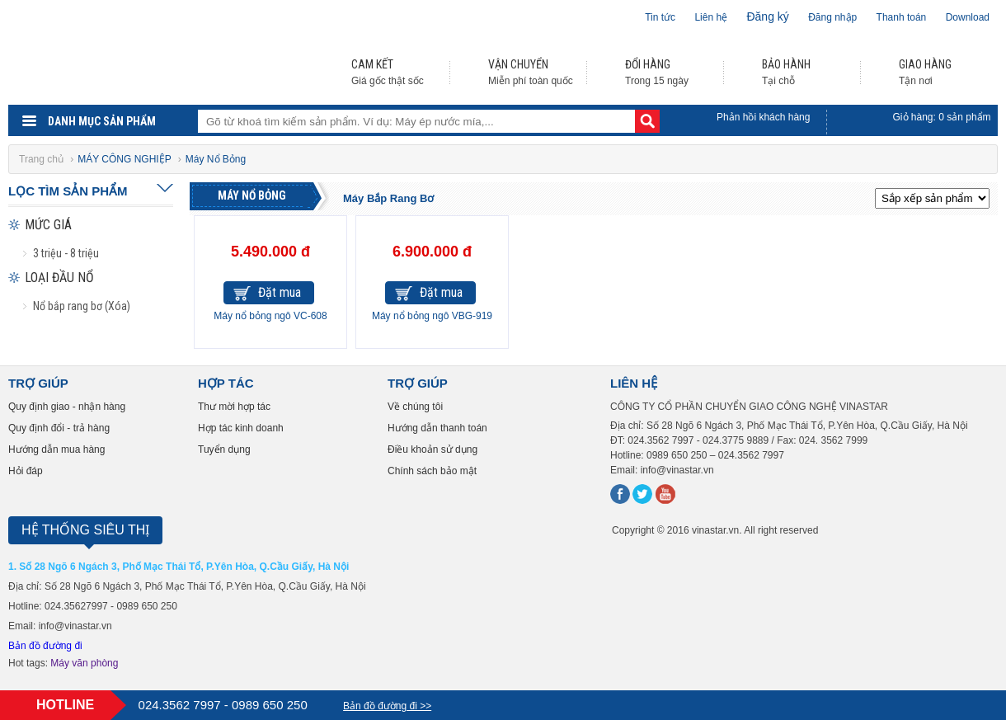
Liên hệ (710, 17)
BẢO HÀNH (786, 64)
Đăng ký (767, 16)
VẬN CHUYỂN (518, 64)
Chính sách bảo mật (432, 471)
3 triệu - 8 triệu (66, 253)
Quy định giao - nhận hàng (66, 406)
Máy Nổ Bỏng (252, 195)
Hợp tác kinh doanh (241, 428)
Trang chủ (42, 159)
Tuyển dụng (224, 449)
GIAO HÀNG (925, 64)
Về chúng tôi (415, 406)
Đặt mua (279, 292)
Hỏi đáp (25, 471)
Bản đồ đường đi (45, 646)
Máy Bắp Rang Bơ (388, 198)
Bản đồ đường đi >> (387, 706)
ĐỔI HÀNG (647, 64)
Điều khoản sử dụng (432, 449)
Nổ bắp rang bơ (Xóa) (81, 306)
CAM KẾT (372, 64)
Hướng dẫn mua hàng (56, 449)
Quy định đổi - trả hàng (59, 428)
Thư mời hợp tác (234, 406)
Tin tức (660, 17)
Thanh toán (902, 17)
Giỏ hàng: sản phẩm (942, 117)
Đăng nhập (832, 17)
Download (968, 17)
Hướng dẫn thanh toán (437, 428)
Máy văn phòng (84, 663)
